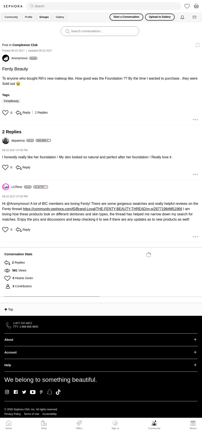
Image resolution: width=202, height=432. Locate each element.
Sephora (13, 6)
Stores (193, 428)
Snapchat (49, 392)
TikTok (58, 392)
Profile (28, 17)
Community (154, 428)
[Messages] (194, 17)
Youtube (32, 392)
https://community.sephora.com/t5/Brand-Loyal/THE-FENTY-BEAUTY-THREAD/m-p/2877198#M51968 (102, 209)
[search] (103, 6)
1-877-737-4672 (22, 323)
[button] (5, 112)
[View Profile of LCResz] (21, 187)
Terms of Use (31, 414)
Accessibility (49, 414)
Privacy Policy (12, 414)
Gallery (60, 17)
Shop (44, 428)
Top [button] (10, 309)
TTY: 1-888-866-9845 (25, 326)
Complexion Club (25, 45)
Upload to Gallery (160, 16)
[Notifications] (182, 17)
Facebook (15, 392)
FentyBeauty (11, 101)
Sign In (115, 425)
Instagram (7, 392)
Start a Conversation (126, 16)
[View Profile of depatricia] (22, 141)
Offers (79, 428)
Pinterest (41, 392)
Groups (44, 17)
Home (8, 428)
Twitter (24, 392)
